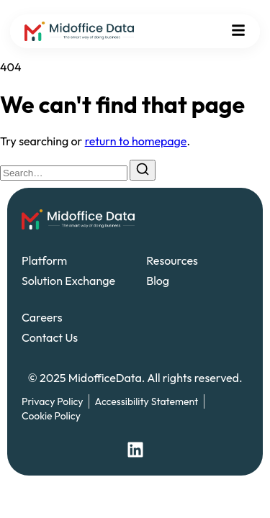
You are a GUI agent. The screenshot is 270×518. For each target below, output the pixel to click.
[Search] (143, 170)
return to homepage (136, 141)
